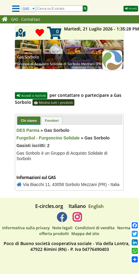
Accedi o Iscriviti (31, 95)
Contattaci (30, 19)
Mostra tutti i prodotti (53, 102)
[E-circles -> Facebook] (62, 219)
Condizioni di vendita (95, 227)
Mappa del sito (85, 233)
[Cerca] (28, 8)
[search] (59, 8)
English (96, 206)
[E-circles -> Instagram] (76, 219)
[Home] (4, 19)
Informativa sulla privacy (26, 227)
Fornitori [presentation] (52, 120)
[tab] (29, 121)
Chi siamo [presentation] (29, 120)
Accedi (131, 8)
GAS (14, 19)
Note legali (62, 227)
